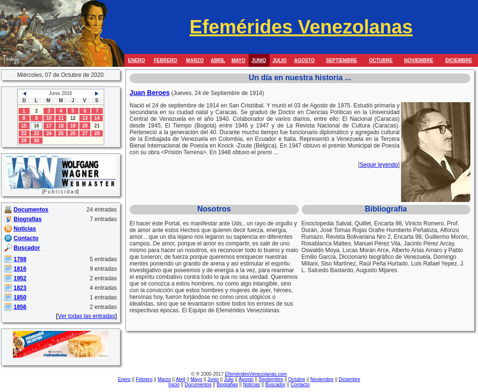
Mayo (196, 379)
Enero (124, 379)
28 (96, 133)
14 (96, 118)
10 (49, 118)
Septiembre (271, 379)
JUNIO (258, 60)
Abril (180, 379)
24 (49, 133)
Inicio (173, 384)
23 (36, 133)
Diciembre (349, 379)
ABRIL (218, 60)
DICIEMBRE (458, 60)
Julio (229, 379)
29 (24, 140)
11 (61, 118)
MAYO (238, 60)
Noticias (251, 384)
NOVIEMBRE (418, 60)
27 (84, 133)
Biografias (227, 384)
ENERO (136, 60)
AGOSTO (304, 60)
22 (24, 133)
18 (61, 125)
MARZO (195, 60)
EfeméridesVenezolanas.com (256, 374)
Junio (213, 379)
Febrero (144, 379)
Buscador (275, 384)
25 (61, 133)
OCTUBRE (380, 60)
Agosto (246, 379)
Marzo (164, 379)
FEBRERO (165, 60)
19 (73, 125)
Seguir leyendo (379, 164)
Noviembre (321, 379)
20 (84, 125)
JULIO (279, 60)
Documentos (198, 384)
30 (36, 140)
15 (24, 125)
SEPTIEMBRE (341, 60)
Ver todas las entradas (86, 316)
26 (73, 133)
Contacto (300, 384)
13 (84, 118)
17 (49, 125)
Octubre (296, 379)
